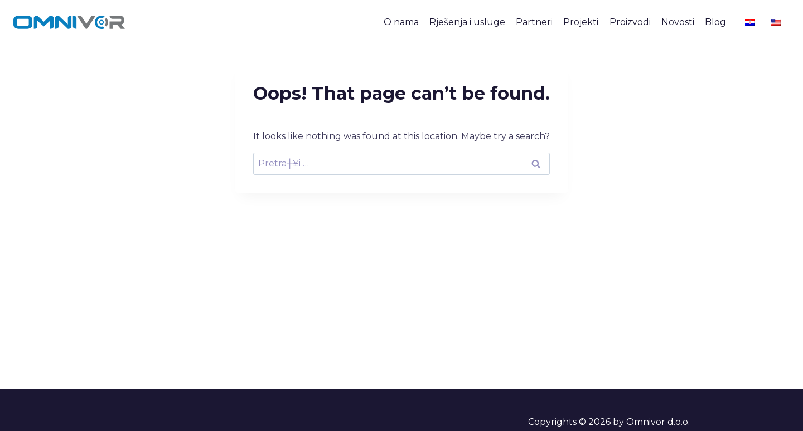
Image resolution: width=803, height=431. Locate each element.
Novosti (677, 22)
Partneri (534, 22)
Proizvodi (630, 22)
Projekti (580, 22)
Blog (715, 22)
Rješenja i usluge (467, 22)
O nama (401, 22)
